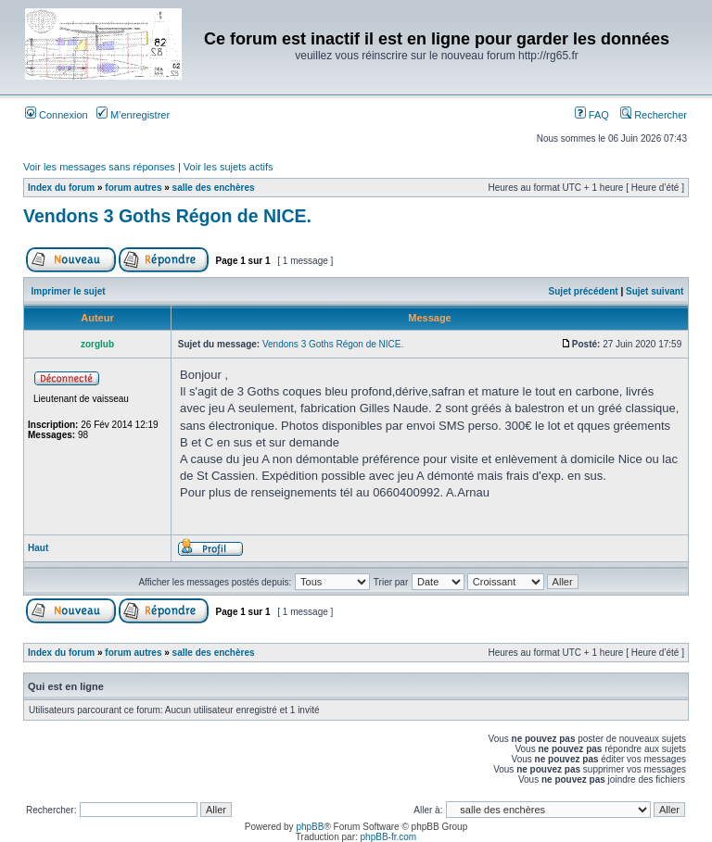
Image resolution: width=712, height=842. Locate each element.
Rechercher (653, 114)
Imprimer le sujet (69, 291)
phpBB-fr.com (389, 837)
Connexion (56, 114)
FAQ (592, 114)
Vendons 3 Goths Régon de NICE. (167, 216)
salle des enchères (213, 187)
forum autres (133, 187)
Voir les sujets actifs (228, 166)
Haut (38, 548)
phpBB (310, 827)
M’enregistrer (133, 114)
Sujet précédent (583, 291)
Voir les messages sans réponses (99, 166)
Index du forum (61, 187)
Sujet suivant (654, 291)
